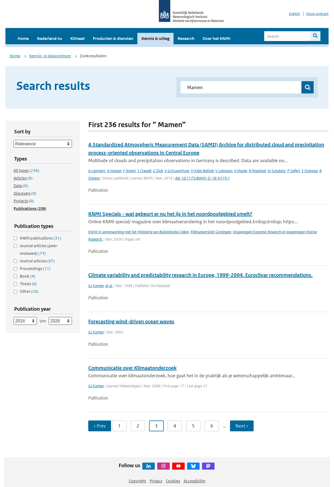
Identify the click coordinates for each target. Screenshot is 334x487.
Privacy (156, 480)
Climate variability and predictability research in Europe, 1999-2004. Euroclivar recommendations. (200, 275)
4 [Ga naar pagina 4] (175, 426)
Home (23, 38)
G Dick (158, 170)
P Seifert (293, 170)
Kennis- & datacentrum (50, 55)
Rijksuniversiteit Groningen (211, 231)
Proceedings (35, 268)
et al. (109, 285)
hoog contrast (317, 13)
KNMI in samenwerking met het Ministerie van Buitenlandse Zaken (138, 231)
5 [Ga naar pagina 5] (193, 426)
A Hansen (114, 170)
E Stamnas (310, 170)
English (294, 13)
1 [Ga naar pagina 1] (119, 426)
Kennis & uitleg (155, 38)
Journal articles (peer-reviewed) (39, 249)
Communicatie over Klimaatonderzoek (132, 368)
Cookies (173, 480)
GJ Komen (96, 285)
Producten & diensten (113, 38)
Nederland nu (49, 38)
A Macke (240, 170)
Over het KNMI (217, 38)
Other (29, 291)
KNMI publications (40, 238)
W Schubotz (276, 170)
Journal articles (37, 260)
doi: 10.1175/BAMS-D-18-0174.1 (202, 178)
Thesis (28, 283)
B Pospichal (257, 170)
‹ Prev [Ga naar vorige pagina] (100, 426)
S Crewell (144, 170)
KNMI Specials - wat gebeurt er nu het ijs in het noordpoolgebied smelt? (170, 214)
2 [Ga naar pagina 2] (138, 426)
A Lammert (96, 170)
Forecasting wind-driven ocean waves (131, 321)
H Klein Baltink (202, 170)
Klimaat (77, 38)
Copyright (137, 480)
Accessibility (194, 480)
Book (27, 276)
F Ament (129, 170)
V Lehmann (223, 170)
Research (186, 38)
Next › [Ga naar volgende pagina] (241, 426)
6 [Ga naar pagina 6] (211, 426)
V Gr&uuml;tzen (177, 170)
